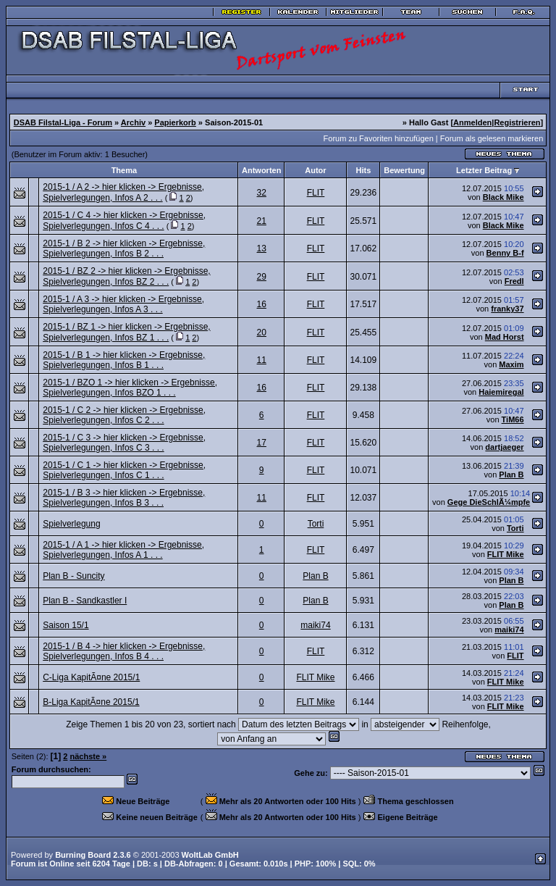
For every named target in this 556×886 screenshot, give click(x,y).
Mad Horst (504, 337)
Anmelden (472, 122)
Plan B (511, 474)
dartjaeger (504, 447)
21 (261, 221)
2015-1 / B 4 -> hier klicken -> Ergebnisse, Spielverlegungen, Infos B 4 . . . (124, 651)
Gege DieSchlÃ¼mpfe (488, 502)
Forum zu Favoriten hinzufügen (379, 138)
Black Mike (503, 197)
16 (261, 304)
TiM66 (513, 419)
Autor (315, 170)
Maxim (511, 364)
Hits (363, 170)
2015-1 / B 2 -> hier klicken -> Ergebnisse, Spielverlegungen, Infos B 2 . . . (124, 248)
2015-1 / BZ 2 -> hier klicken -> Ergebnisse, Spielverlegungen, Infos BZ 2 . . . (126, 276)
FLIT (316, 193)
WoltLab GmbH (210, 855)
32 (261, 193)
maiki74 (315, 625)
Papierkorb (174, 122)
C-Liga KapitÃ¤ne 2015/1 (91, 677)
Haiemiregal (501, 392)
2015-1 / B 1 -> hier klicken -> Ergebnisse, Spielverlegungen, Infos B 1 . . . (124, 360)
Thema (124, 170)
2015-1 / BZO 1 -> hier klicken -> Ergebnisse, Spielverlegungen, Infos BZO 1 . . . (130, 387)
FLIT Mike (505, 554)
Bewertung (404, 170)
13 (261, 248)
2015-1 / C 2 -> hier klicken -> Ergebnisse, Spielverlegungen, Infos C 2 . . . (124, 415)
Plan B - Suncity (73, 576)
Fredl (514, 281)
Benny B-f (505, 252)
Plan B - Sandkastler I (85, 600)
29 (261, 277)
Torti (316, 524)
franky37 (507, 308)
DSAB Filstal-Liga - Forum (63, 122)
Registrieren (517, 122)
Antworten (261, 170)
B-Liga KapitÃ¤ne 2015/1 (91, 702)
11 (261, 360)
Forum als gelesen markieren (491, 138)
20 (261, 332)
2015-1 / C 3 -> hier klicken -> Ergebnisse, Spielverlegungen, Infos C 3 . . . (124, 442)
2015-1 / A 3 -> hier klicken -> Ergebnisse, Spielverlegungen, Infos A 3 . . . (123, 304)
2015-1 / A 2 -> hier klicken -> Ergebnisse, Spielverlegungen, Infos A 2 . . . (123, 192)
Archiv (133, 122)
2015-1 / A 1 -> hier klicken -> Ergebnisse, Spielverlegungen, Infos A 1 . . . (123, 550)
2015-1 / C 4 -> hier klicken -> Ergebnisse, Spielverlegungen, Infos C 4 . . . (124, 220)
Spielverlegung (71, 524)
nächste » (88, 756)
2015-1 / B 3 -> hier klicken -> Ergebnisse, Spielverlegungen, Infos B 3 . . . (124, 498)
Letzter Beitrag (484, 170)
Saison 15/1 (65, 625)
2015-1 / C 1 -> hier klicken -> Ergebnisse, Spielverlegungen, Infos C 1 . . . (124, 470)
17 (261, 443)
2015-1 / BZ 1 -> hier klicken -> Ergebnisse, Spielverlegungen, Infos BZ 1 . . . (126, 332)
